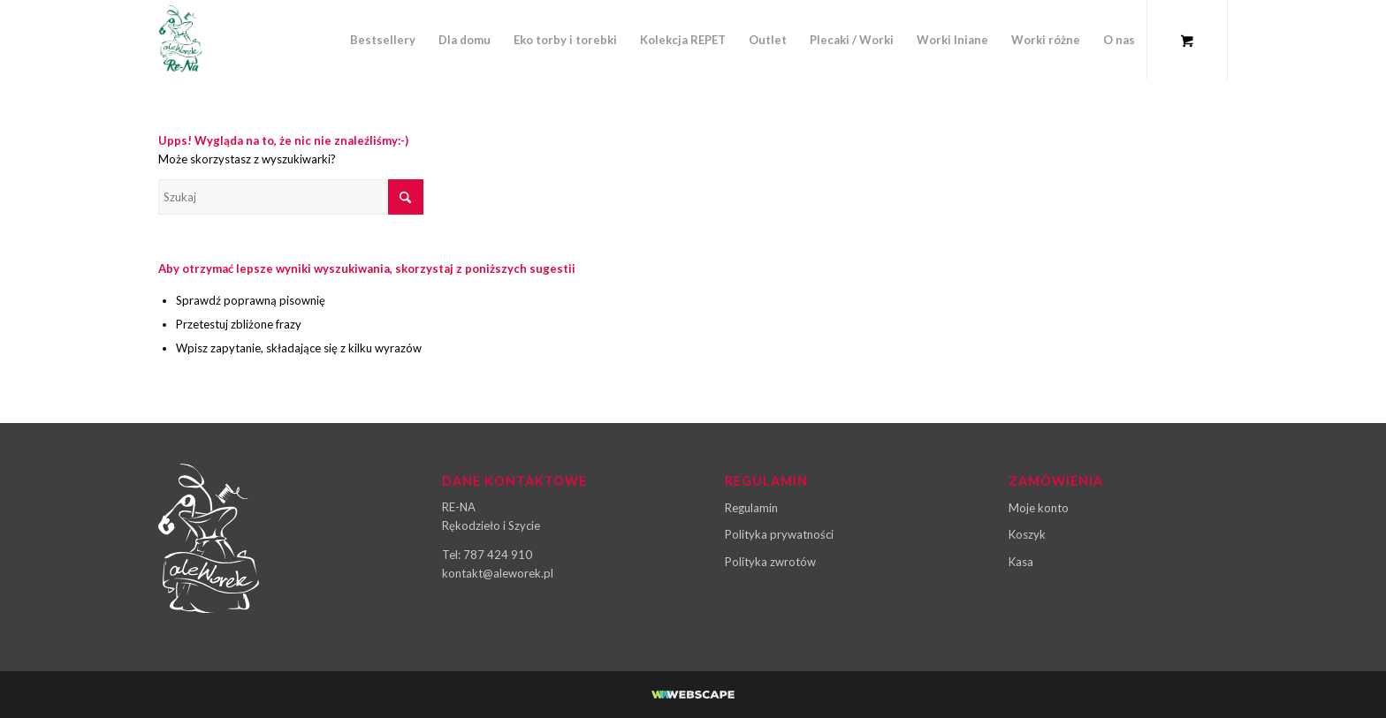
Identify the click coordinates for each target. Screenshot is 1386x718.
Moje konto (1039, 508)
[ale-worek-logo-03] (180, 39)
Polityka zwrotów (770, 562)
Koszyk (1027, 534)
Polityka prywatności (779, 534)
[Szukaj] (290, 197)
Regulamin (751, 508)
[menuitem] (383, 39)
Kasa (1021, 562)
